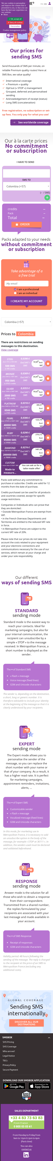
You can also (26, 1147)
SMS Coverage (9, 1046)
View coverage (9, 350)
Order (25, 224)
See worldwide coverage (30, 122)
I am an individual (27, 292)
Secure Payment (10, 1069)
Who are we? (9, 1051)
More (6, 15)
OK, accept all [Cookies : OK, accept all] (15, 19)
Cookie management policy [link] (14, 30)
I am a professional (28, 289)
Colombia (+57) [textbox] (16, 186)
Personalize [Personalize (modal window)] (15, 26)
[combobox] (26, 186)
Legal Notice (9, 1055)
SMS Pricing (8, 1042)
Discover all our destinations (26, 1023)
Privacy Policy (9, 1065)
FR (42, 4)
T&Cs (5, 1060)
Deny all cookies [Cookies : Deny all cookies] (15, 22)
